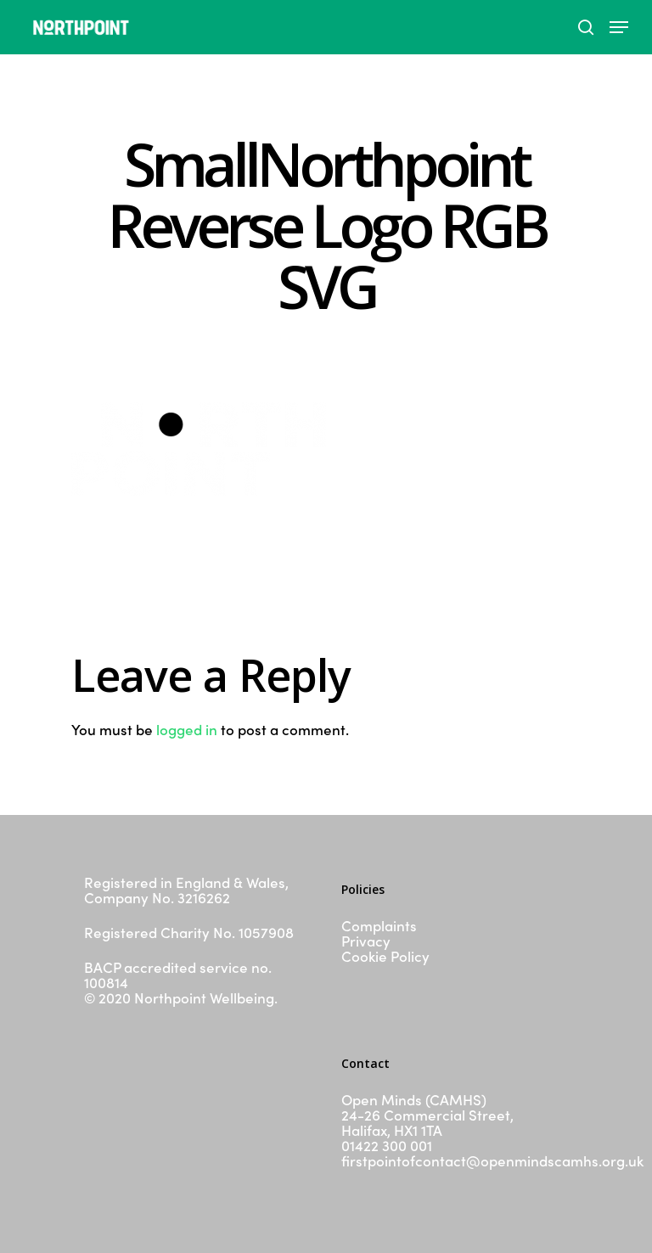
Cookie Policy (385, 956)
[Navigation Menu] (619, 27)
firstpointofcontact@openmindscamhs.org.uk (492, 1160)
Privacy (366, 940)
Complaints (379, 925)
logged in (186, 729)
